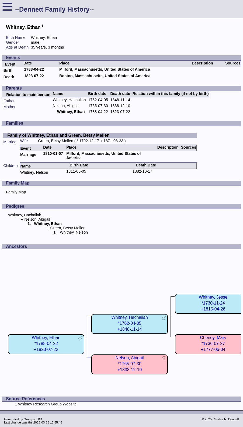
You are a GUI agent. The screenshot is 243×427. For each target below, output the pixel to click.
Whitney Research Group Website (47, 404)
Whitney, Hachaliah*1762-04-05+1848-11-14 (130, 323)
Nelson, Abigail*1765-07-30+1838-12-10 (130, 364)
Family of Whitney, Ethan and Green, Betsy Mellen (58, 135)
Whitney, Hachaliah (69, 100)
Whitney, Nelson (34, 172)
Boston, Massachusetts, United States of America (105, 76)
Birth (8, 70)
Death (9, 77)
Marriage (28, 154)
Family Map (16, 192)
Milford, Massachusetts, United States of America (104, 69)
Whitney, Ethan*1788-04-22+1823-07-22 (46, 343)
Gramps (29, 419)
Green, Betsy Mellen (55, 141)
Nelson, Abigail (65, 106)
